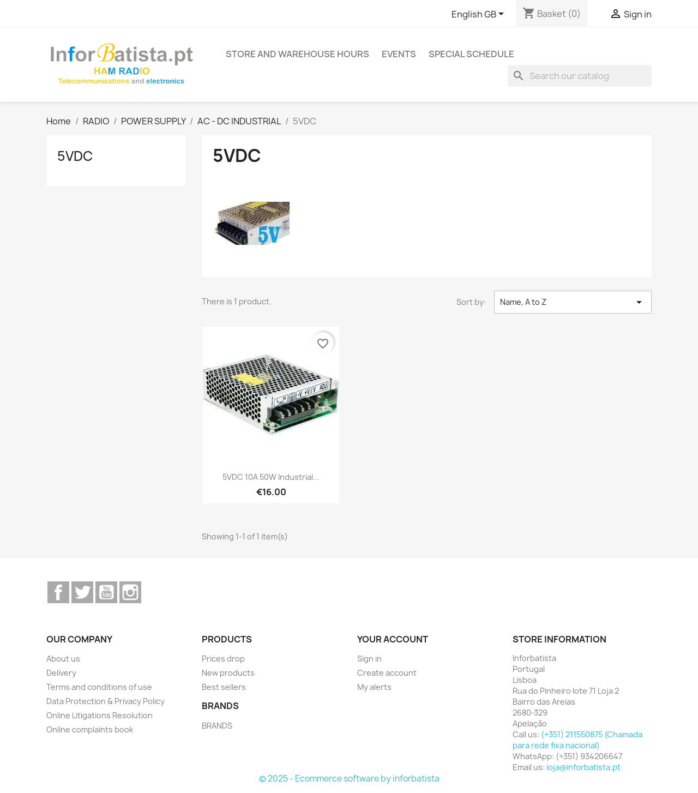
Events (399, 54)
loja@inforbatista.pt (583, 767)
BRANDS (217, 725)
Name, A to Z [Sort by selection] (573, 302)
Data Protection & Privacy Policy (105, 701)
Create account (387, 673)
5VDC (75, 156)
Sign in (369, 658)
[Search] (580, 76)
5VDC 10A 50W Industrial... (271, 477)
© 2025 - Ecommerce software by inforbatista (349, 778)
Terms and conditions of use (99, 687)
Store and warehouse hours (297, 54)
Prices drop (223, 658)
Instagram (130, 592)
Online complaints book (89, 729)
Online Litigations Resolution (99, 715)
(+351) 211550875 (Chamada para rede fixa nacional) (577, 739)
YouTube (106, 592)
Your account (392, 639)
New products (228, 673)
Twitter (82, 592)
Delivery (61, 673)
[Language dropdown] (480, 14)
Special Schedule (471, 54)
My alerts (374, 687)
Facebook (58, 592)
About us (63, 658)
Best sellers (224, 687)
